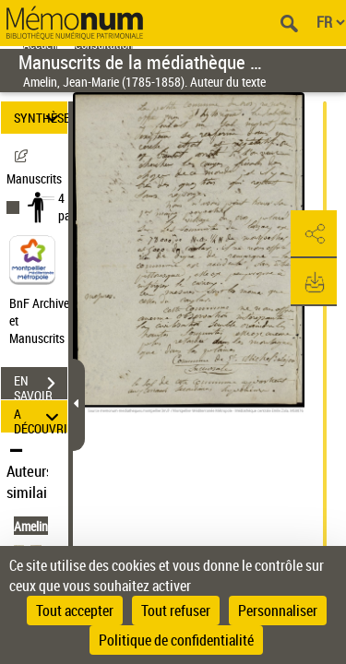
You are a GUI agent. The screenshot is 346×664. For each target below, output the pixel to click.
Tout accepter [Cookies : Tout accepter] (74, 610)
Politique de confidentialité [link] (176, 640)
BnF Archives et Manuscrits (44, 320)
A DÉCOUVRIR (40, 416)
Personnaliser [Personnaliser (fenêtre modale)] (277, 610)
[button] (314, 234)
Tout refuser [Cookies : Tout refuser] (175, 610)
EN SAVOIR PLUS (40, 385)
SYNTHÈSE (40, 117)
